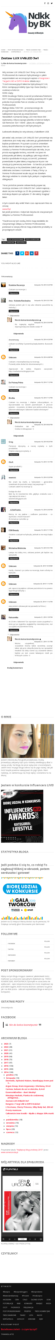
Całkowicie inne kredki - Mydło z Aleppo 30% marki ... (30, 1114)
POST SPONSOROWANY (15, 50)
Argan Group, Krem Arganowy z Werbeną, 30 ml (28, 1086)
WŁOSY (39, 1315)
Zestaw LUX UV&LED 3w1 (17, 1101)
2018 (6, 1059)
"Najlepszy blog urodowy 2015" (29, 1149)
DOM (49, 1300)
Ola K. (11, 462)
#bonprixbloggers (20, 1292)
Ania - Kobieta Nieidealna (19, 301)
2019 (6, 1056)
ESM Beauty (14, 530)
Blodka (12, 398)
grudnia (10, 1075)
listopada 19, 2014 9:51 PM (43, 548)
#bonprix (6, 1292)
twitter (25, 947)
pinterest (25, 959)
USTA (31, 1315)
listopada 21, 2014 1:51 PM (43, 642)
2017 (6, 1062)
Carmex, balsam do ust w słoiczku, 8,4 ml (25, 1089)
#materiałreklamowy (10, 1296)
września (10, 1123)
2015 (6, 1069)
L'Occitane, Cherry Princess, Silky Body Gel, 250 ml (29, 1107)
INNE (18, 1303)
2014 (6, 1072)
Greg (11, 442)
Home (3, 50)
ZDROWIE (31, 1319)
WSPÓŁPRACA (16, 52)
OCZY (5, 1307)
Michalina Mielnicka (17, 548)
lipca (8, 1129)
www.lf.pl (6, 209)
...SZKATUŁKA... (15, 510)
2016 (6, 1066)
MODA (48, 1303)
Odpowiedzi (14, 315)
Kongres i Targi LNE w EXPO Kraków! (23, 1104)
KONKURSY (28, 1303)
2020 (6, 1053)
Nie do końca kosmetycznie (27, 320)
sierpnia (10, 1126)
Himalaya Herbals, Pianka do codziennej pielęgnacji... (25, 1096)
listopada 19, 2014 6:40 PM (43, 510)
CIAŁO (25, 1300)
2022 (6, 1047)
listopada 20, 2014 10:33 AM (43, 566)
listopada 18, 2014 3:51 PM (43, 300)
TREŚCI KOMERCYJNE (33, 50)
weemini (12, 478)
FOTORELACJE (8, 1303)
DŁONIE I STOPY (37, 1300)
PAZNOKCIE (15, 1307)
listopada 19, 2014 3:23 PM (43, 477)
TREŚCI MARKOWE (8, 242)
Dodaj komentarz (15, 668)
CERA (17, 1300)
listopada (11, 1078)
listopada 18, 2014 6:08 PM (43, 357)
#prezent (25, 1296)
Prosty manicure (13, 1110)
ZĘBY (41, 1319)
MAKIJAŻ (39, 1303)
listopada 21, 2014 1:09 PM (43, 617)
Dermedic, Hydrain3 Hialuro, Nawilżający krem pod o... (29, 1081)
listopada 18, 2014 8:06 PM (43, 425)
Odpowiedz (13, 293)
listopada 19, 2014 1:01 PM (43, 462)
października (12, 1119)
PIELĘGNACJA (28, 1307)
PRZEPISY (27, 1311)
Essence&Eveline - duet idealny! (21, 1092)
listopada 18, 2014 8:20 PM (43, 442)
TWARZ (22, 1315)
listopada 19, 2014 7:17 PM (43, 530)
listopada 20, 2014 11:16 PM (43, 584)
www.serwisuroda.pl (9, 1152)
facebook (25, 941)
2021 (6, 1050)
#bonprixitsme (36, 1292)
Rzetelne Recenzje (17, 285)
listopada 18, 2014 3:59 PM (43, 323)
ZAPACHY (20, 1319)
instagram (25, 953)
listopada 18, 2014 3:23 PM (43, 285)
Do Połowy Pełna (16, 383)
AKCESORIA (7, 1300)
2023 (6, 1044)
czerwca (10, 1132)
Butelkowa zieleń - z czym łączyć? (19, 1329)
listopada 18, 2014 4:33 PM (43, 339)
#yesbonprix (37, 1296)
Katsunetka (13, 617)
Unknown (12, 357)
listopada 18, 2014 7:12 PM (43, 382)
